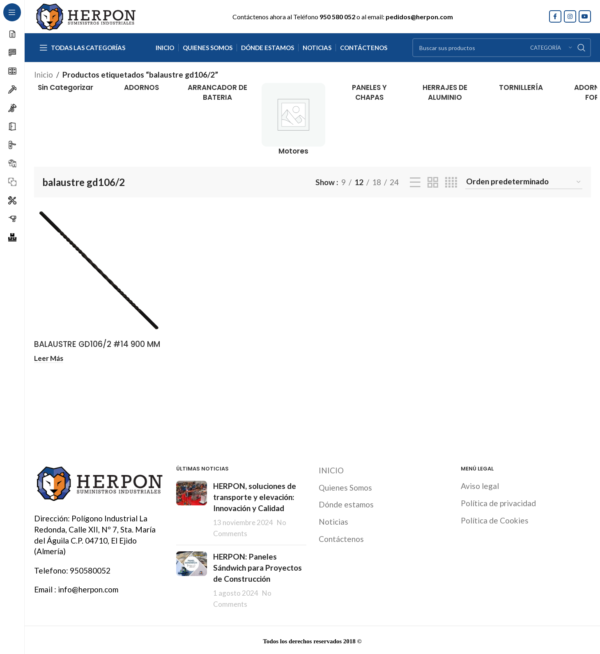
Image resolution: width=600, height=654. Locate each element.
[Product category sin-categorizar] (66, 88)
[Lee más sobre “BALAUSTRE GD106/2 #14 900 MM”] (48, 358)
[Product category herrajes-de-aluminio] (445, 93)
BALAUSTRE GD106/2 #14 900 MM (97, 344)
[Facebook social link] (555, 16)
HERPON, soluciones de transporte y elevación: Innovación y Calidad (254, 496)
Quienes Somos (345, 486)
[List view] (415, 182)
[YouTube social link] (585, 16)
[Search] (501, 47)
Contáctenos (341, 537)
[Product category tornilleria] (521, 88)
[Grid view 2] (433, 182)
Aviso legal (480, 485)
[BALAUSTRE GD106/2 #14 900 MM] (99, 271)
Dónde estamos (346, 503)
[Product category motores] (293, 119)
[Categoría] (551, 47)
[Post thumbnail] (191, 509)
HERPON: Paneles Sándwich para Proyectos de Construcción (257, 566)
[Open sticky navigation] (82, 47)
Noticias (333, 520)
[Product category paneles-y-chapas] (369, 93)
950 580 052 (337, 17)
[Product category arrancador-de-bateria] (217, 93)
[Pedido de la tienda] (523, 182)
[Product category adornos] (141, 88)
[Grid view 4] (451, 182)
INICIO (331, 469)
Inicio (43, 74)
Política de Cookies (495, 519)
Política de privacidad (498, 502)
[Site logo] (85, 15)
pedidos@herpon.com (419, 17)
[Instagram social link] (570, 16)
